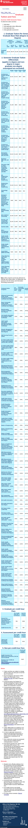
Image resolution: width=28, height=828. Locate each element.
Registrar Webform (7, 822)
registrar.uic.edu (8, 678)
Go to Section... (6, 8)
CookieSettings (3, 827)
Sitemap (5, 824)
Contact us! (6, 821)
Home (2, 12)
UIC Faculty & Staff (7, 819)
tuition (6, 12)
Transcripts (24, 1)
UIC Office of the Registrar (10, 816)
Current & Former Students (9, 818)
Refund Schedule (8, 772)
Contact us (24, 3)
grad (9, 12)
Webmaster (5, 823)
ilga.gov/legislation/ (9, 724)
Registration (24, 2)
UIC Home (24, 4)
